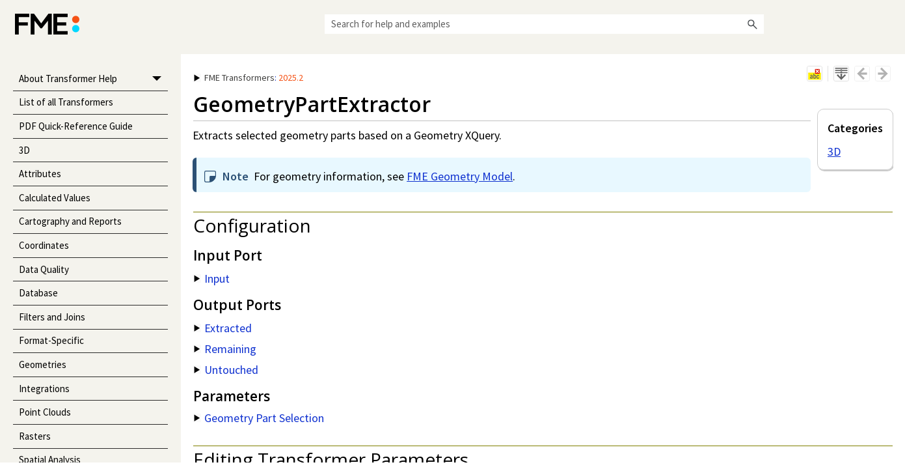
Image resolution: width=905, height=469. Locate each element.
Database (38, 293)
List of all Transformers (66, 102)
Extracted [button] (223, 327)
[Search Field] (544, 24)
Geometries (42, 364)
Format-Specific (51, 340)
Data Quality (44, 269)
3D (24, 150)
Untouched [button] (226, 369)
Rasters (35, 436)
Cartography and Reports (70, 221)
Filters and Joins (52, 317)
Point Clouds (45, 412)
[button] (752, 24)
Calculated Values (54, 198)
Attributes (40, 173)
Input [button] (212, 278)
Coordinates (44, 245)
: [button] (248, 77)
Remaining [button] (225, 348)
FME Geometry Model (460, 176)
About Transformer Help (93, 79)
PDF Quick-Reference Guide (76, 126)
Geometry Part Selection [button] (259, 417)
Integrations (44, 388)
